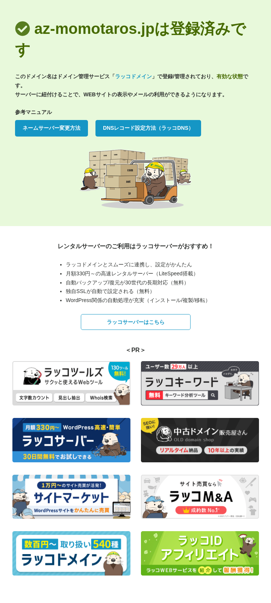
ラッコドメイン (133, 76)
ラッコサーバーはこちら (136, 322)
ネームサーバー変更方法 (51, 128)
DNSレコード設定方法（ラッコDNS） (148, 128)
